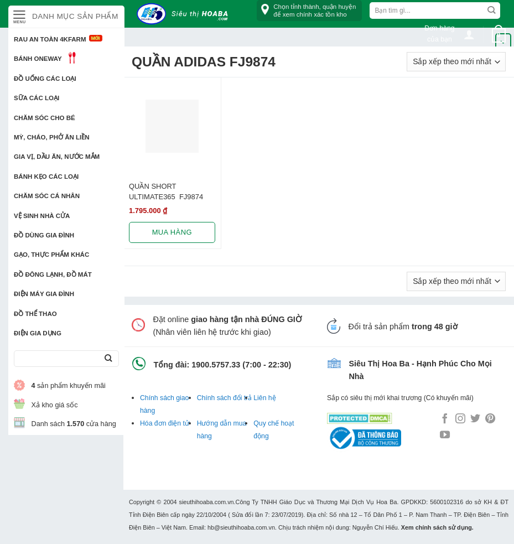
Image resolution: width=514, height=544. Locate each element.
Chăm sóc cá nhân (47, 196)
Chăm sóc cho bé (44, 118)
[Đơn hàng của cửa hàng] (456, 61)
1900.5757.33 (215, 364)
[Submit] (108, 359)
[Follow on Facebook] (445, 419)
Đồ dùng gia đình (44, 235)
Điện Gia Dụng (37, 333)
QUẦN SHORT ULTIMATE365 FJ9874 (166, 191)
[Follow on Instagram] (460, 419)
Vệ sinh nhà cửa (42, 216)
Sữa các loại (36, 98)
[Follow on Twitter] (475, 419)
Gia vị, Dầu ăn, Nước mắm (57, 156)
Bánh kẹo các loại (46, 176)
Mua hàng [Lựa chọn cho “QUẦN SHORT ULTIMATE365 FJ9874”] (172, 232)
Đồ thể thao (35, 313)
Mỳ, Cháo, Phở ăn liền (52, 137)
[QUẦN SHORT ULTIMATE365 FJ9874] (172, 126)
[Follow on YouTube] (445, 435)
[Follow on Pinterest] (490, 419)
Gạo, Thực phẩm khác (51, 254)
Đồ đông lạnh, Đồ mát (53, 274)
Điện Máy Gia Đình (44, 294)
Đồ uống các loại (45, 78)
